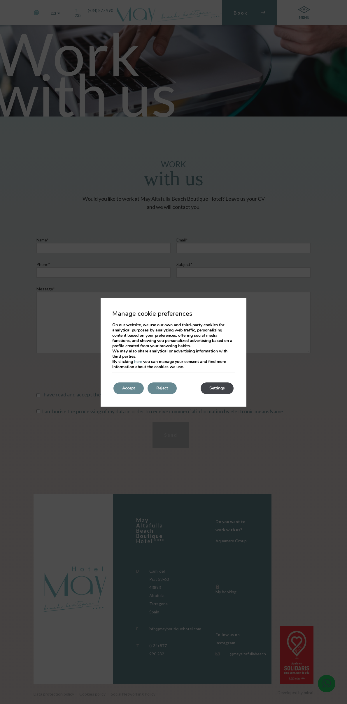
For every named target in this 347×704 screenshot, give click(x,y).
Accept (128, 388)
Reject (162, 388)
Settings (217, 388)
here (138, 361)
